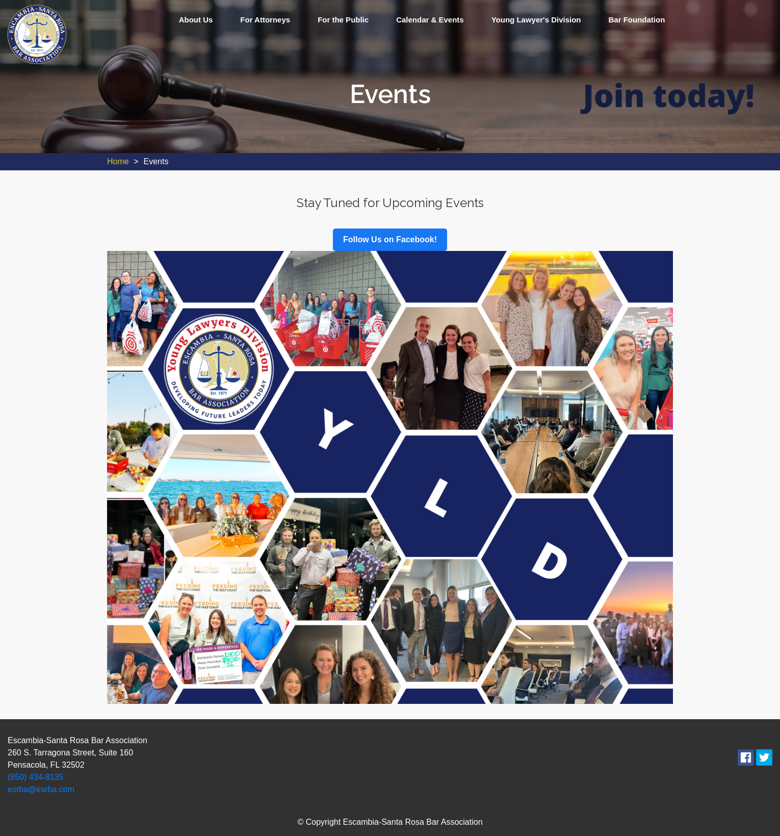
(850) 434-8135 (35, 777)
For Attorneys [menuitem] (265, 19)
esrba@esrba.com (41, 789)
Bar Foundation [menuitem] (637, 19)
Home (118, 161)
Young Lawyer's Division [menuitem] (536, 19)
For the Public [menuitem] (343, 19)
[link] (37, 34)
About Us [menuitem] (196, 19)
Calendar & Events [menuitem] (430, 19)
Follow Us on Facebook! (390, 239)
